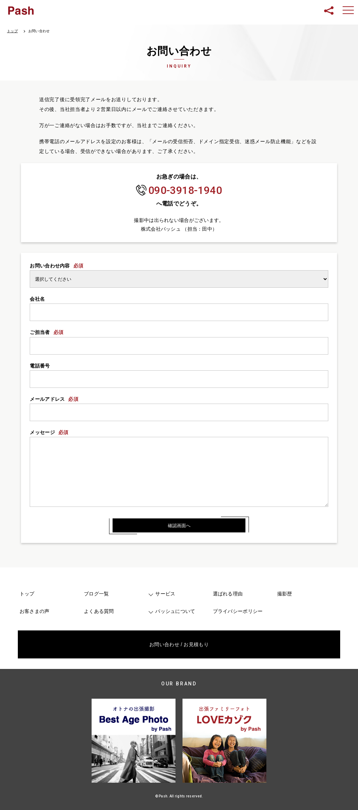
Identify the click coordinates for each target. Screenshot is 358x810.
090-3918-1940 (185, 190)
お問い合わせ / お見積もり (179, 644)
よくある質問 (99, 611)
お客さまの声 (35, 611)
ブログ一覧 (96, 593)
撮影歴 (284, 593)
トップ (12, 31)
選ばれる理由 (228, 593)
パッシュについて (175, 611)
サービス (165, 593)
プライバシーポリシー (238, 611)
